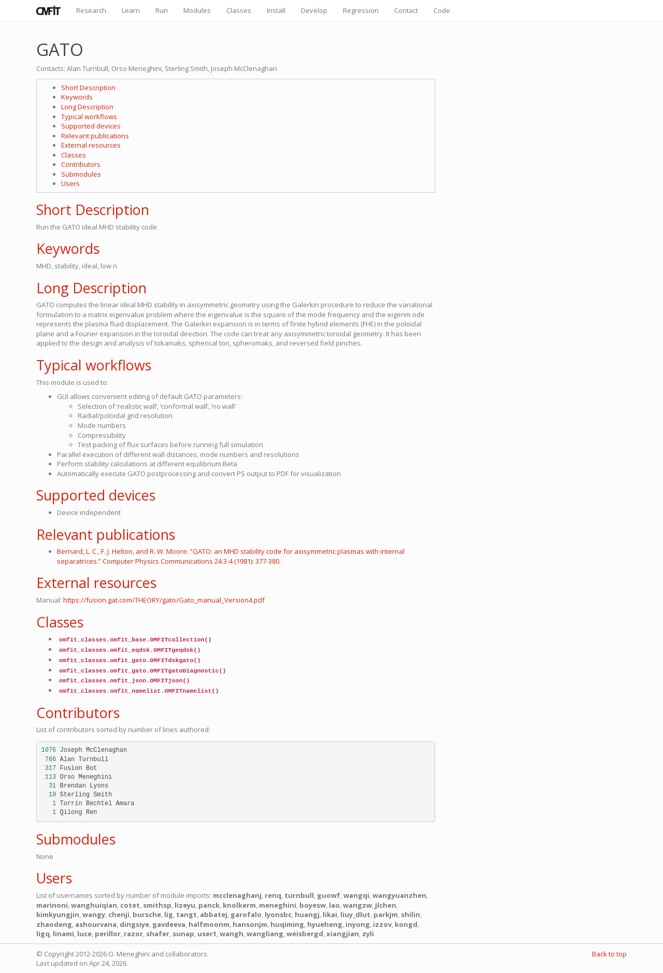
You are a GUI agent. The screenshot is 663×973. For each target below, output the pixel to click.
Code (442, 10)
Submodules (81, 174)
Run (161, 10)
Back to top (609, 953)
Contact (406, 10)
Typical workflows (89, 116)
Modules (197, 10)
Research (91, 10)
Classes (238, 10)
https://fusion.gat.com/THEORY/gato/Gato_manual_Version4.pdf (164, 600)
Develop (314, 10)
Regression (361, 10)
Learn (131, 10)
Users (70, 183)
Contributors (80, 164)
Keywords (77, 97)
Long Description (87, 106)
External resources (91, 145)
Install (276, 10)
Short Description (88, 87)
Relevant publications (95, 135)
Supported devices (91, 126)
